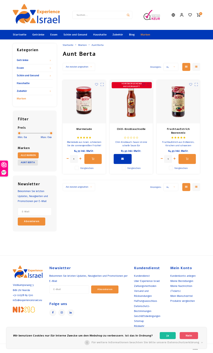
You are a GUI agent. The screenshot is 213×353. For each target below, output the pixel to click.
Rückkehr (139, 326)
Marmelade (84, 129)
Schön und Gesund (75, 34)
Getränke (38, 34)
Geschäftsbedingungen (147, 316)
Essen (53, 34)
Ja (167, 335)
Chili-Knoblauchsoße (131, 129)
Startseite (19, 34)
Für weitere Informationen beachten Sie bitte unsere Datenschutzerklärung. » (147, 342)
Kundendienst (142, 275)
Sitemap (139, 321)
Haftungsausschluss (145, 301)
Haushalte (99, 34)
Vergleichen (87, 168)
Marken (145, 34)
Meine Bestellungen (181, 281)
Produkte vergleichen (182, 301)
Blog (132, 34)
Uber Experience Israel (147, 281)
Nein (189, 335)
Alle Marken (28, 155)
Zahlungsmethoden (145, 286)
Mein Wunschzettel (181, 296)
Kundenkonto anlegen (183, 275)
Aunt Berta (28, 162)
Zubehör (117, 34)
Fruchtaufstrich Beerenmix (178, 131)
